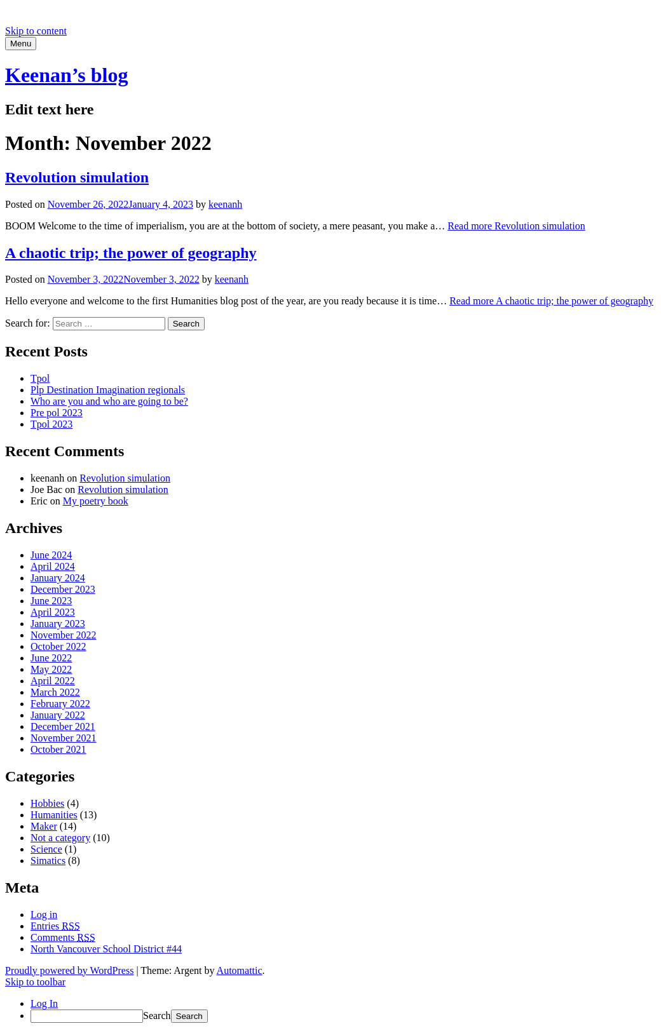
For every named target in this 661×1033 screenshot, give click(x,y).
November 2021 (64, 738)
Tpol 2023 (51, 424)
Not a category (60, 837)
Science (46, 849)
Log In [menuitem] (44, 1003)
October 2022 (58, 646)
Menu (20, 43)
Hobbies (47, 803)
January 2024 (58, 577)
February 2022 (60, 703)
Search (157, 1015)
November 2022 (64, 635)
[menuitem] (343, 1016)
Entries (55, 926)
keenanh (225, 204)
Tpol (40, 378)
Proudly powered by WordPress (69, 970)
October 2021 (58, 749)
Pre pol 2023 (57, 412)
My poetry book (95, 501)
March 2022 (55, 692)
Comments (63, 937)
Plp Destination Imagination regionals (108, 389)
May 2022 (51, 669)
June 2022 (51, 657)
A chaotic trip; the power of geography (131, 253)
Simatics (48, 860)
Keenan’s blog (66, 75)
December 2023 (63, 589)
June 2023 (51, 600)
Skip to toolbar (35, 981)
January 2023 (58, 623)
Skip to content (36, 30)
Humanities (54, 814)
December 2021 (63, 726)
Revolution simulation (77, 177)
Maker (44, 826)
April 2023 (53, 612)
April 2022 (53, 680)
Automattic (239, 970)
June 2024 (51, 555)
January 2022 (58, 715)
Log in (44, 914)
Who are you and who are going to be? (109, 401)
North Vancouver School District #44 (106, 948)
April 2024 (53, 566)
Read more (516, 225)
